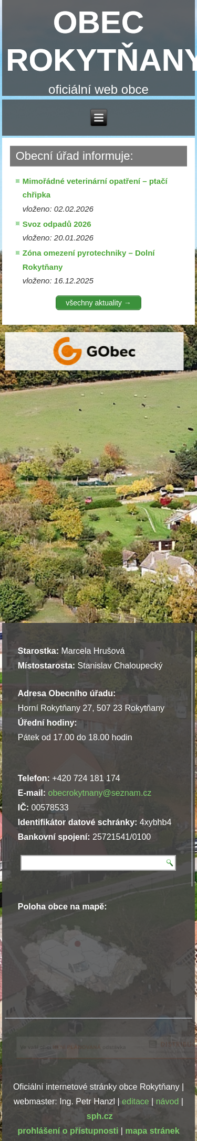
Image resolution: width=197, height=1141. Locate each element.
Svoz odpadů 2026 (57, 224)
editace (135, 1101)
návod (167, 1101)
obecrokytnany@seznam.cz (100, 792)
